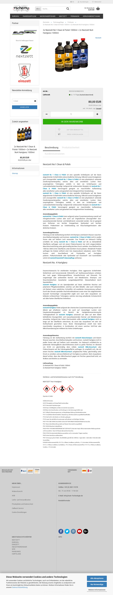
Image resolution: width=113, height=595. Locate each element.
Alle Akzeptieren (96, 578)
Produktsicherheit (70, 147)
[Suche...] (38, 8)
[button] (72, 2)
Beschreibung (51, 147)
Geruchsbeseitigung (91, 16)
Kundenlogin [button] (83, 2)
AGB (13, 495)
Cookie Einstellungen (19, 512)
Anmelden (24, 107)
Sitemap (15, 173)
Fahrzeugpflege (29, 16)
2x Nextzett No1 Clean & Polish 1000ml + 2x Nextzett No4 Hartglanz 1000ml (24, 149)
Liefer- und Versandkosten (21, 500)
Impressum (16, 487)
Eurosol (15, 16)
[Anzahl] (72, 114)
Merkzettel (96, 2)
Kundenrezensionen (55, 153)
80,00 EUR (24, 157)
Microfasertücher (47, 16)
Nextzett (63, 16)
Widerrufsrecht (17, 491)
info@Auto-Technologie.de (73, 496)
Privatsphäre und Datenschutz (22, 504)
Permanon (75, 16)
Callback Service (18, 508)
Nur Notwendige (97, 584)
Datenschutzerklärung (19, 587)
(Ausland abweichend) (86, 95)
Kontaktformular (64, 500)
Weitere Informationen (96, 590)
